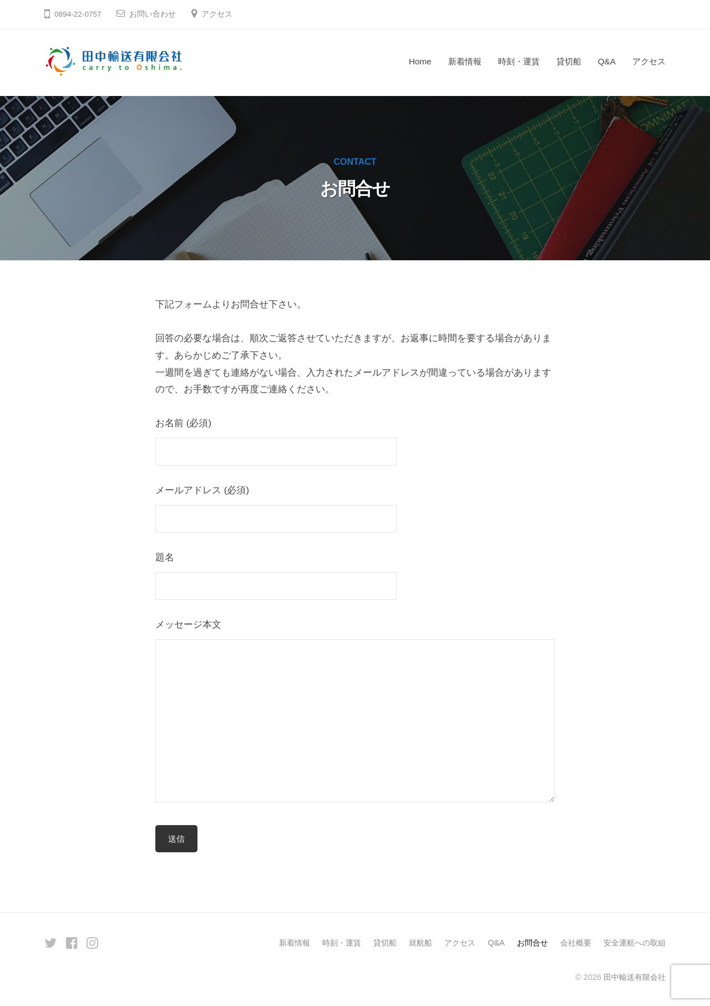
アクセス (216, 14)
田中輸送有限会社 (635, 977)
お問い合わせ (152, 14)
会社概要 (575, 942)
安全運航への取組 (635, 942)
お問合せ (532, 942)
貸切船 (568, 61)
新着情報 (464, 61)
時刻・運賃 (519, 61)
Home (420, 61)
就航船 (420, 942)
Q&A (607, 61)
